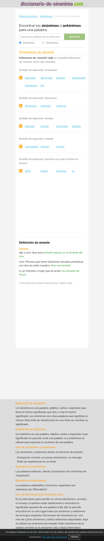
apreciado (62, 126)
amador (60, 77)
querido (76, 126)
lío (73, 171)
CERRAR (74, 537)
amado (45, 126)
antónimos (72, 25)
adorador (30, 77)
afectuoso (31, 105)
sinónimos (50, 25)
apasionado (78, 77)
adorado (30, 126)
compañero (32, 146)
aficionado (47, 77)
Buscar (74, 36)
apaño (44, 171)
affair (28, 171)
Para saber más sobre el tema (54, 537)
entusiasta (31, 85)
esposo (45, 146)
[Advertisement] (52, 207)
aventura (61, 171)
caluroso (46, 105)
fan (42, 85)
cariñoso (61, 105)
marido (60, 146)
